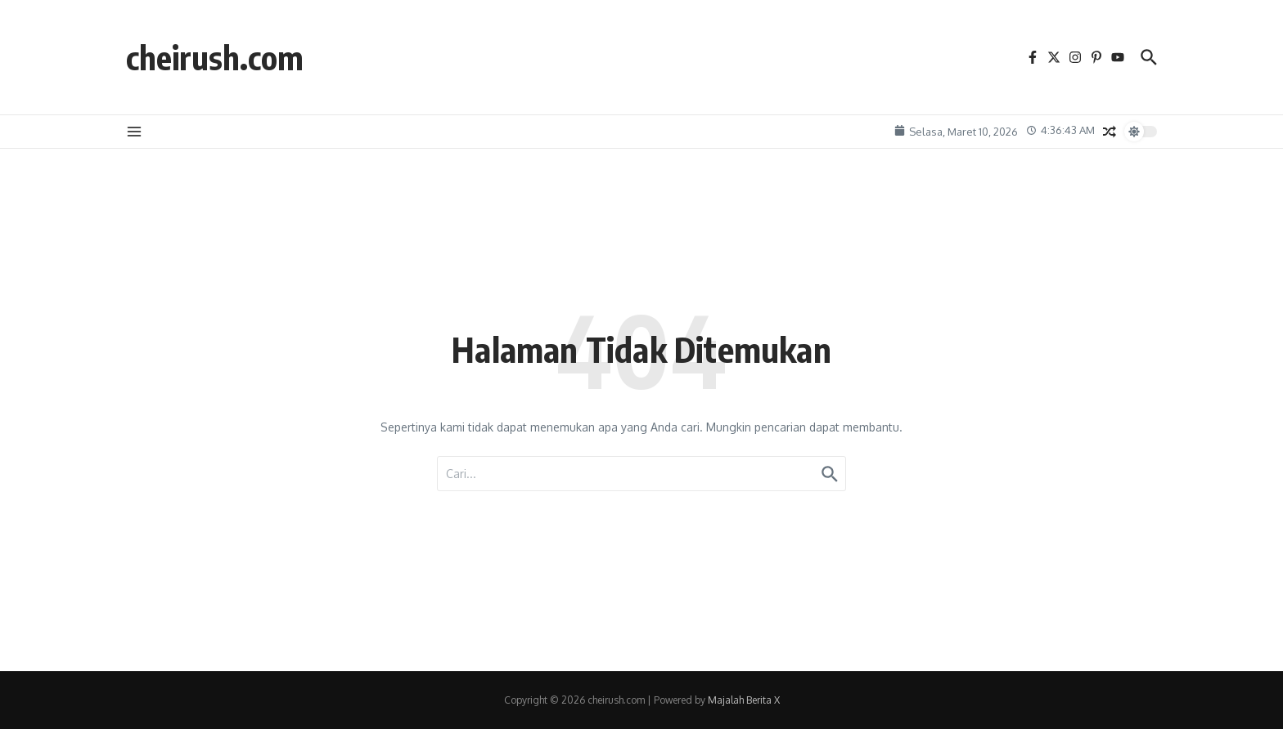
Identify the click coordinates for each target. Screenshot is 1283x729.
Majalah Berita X (744, 700)
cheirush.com (215, 57)
